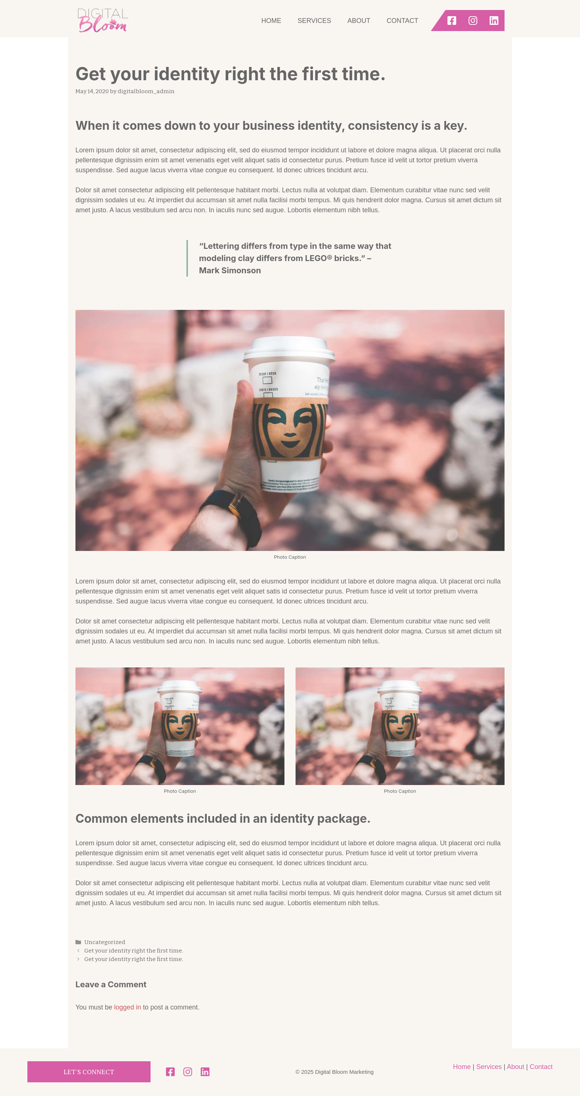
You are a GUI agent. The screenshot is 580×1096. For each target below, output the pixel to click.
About (358, 20)
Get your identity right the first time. (133, 950)
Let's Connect (89, 1071)
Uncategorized (104, 942)
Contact (402, 20)
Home (271, 20)
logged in (127, 1007)
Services (314, 20)
